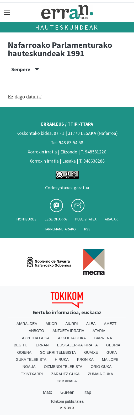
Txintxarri (32, 374)
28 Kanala (67, 381)
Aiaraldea (27, 324)
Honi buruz (26, 219)
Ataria (99, 331)
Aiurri (71, 324)
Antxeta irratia (68, 331)
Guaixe (91, 352)
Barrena (103, 338)
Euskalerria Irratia (77, 345)
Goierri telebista (58, 352)
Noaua (29, 366)
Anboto (36, 331)
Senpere (25, 69)
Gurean (67, 392)
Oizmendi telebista (63, 366)
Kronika (85, 359)
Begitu (20, 345)
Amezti (110, 324)
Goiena (24, 352)
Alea (91, 324)
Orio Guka (101, 366)
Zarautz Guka (65, 374)
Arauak (111, 219)
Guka (111, 352)
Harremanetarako (60, 229)
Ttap (87, 392)
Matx (47, 392)
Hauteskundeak (67, 27)
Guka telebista (31, 359)
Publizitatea (86, 219)
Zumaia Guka (100, 374)
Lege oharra (56, 219)
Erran (42, 345)
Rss (87, 229)
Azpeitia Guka (36, 338)
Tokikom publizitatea (66, 401)
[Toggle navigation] (7, 12)
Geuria (113, 345)
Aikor (51, 324)
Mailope (110, 359)
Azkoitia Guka (72, 338)
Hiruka (62, 359)
